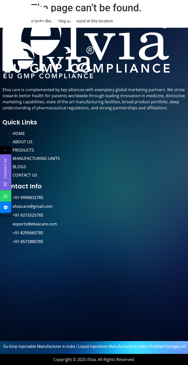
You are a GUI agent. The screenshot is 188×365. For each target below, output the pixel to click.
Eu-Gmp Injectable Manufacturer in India (43, 346)
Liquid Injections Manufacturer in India (116, 346)
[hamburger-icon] (179, 86)
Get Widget (6, 215)
